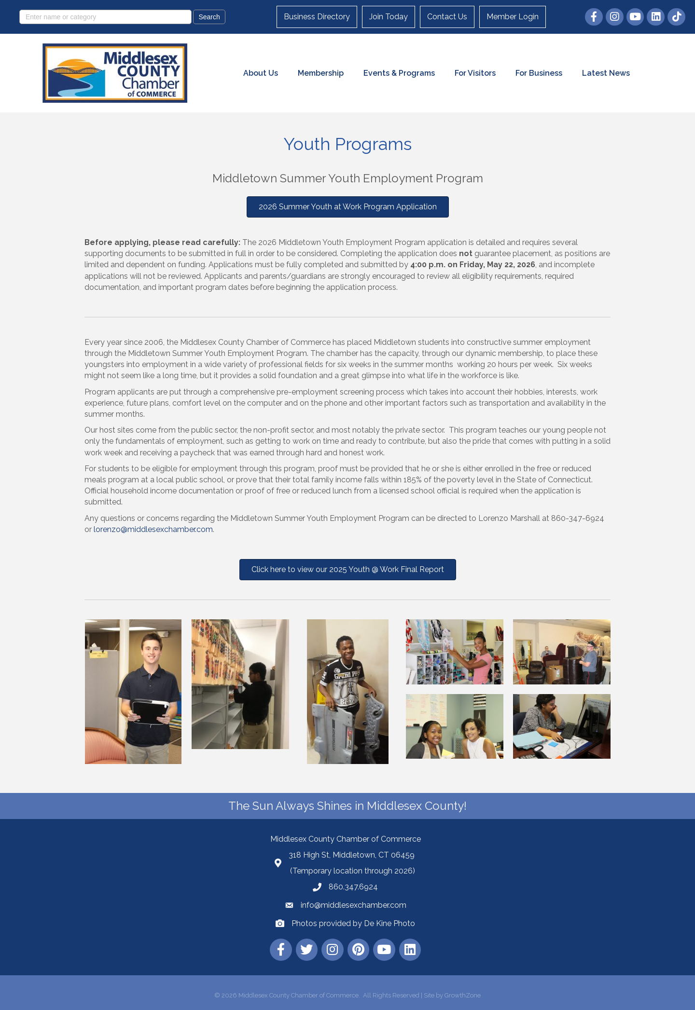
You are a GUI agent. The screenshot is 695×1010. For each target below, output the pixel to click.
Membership (321, 73)
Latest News (606, 73)
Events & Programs (399, 73)
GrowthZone (463, 995)
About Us (260, 73)
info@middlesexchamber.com (353, 905)
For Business (538, 73)
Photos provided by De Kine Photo (353, 923)
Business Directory (317, 16)
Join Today (388, 16)
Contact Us (447, 16)
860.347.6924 (353, 886)
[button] (348, 207)
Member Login (512, 16)
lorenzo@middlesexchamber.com (153, 529)
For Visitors (475, 73)
